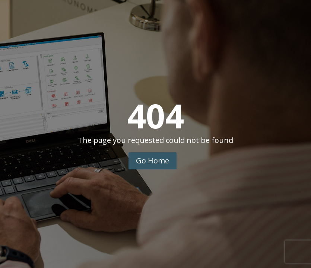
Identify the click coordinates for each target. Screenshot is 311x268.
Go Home (152, 161)
